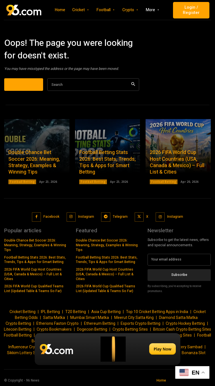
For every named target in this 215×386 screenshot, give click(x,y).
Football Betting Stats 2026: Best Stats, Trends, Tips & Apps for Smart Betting (107, 162)
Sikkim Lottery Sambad (27, 353)
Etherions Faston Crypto (57, 323)
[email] (179, 260)
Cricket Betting (23, 311)
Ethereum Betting (99, 323)
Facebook (51, 216)
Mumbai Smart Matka (89, 317)
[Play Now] (107, 349)
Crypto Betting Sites (130, 329)
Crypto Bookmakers (54, 329)
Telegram (120, 216)
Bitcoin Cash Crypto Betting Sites (182, 329)
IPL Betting (50, 311)
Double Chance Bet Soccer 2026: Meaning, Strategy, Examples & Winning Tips (34, 162)
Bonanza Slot (193, 353)
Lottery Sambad (188, 347)
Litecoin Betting (17, 329)
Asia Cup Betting (106, 311)
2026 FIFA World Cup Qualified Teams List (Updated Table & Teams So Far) (34, 288)
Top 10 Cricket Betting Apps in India (157, 311)
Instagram (86, 216)
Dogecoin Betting (92, 329)
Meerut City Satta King (134, 317)
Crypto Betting (18, 323)
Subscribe (179, 274)
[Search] (133, 85)
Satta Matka (54, 317)
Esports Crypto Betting (140, 323)
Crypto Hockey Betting (185, 323)
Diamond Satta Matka (178, 317)
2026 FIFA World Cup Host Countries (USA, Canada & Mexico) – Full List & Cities (177, 162)
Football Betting (22, 182)
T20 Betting (75, 311)
